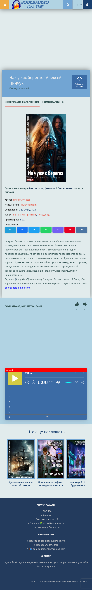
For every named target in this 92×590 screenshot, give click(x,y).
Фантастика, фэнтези (41, 188)
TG (10, 229)
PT (70, 229)
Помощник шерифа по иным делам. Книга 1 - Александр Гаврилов (50, 484)
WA (46, 229)
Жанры (47, 515)
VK (82, 229)
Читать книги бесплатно (47, 527)
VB (58, 229)
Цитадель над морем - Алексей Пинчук (21, 484)
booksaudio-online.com (17, 287)
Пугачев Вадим (29, 204)
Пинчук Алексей (22, 199)
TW (34, 229)
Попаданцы (64, 188)
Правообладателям (47, 544)
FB (22, 229)
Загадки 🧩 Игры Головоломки (47, 523)
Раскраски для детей (47, 519)
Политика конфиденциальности (47, 540)
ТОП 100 (47, 511)
